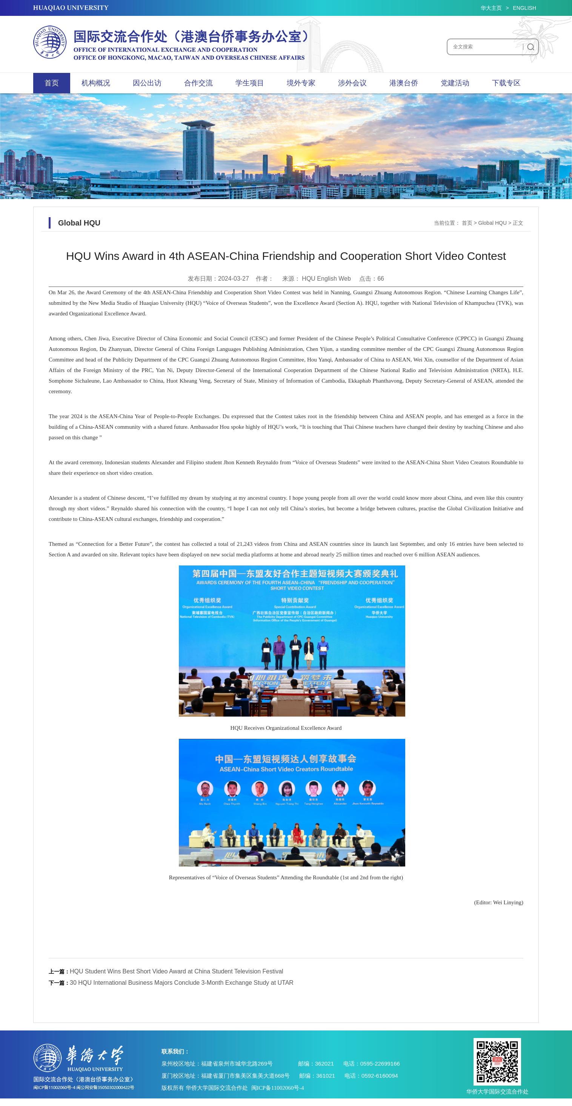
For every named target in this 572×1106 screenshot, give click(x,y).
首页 (52, 83)
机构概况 (95, 83)
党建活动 (455, 83)
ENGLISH (524, 8)
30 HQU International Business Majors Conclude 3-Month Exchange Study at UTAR (182, 982)
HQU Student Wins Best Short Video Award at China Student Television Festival (176, 971)
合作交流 (198, 83)
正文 (518, 223)
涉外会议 (352, 83)
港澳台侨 (403, 83)
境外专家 (301, 83)
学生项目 (249, 83)
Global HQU (492, 223)
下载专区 (506, 83)
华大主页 (491, 8)
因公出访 (147, 83)
